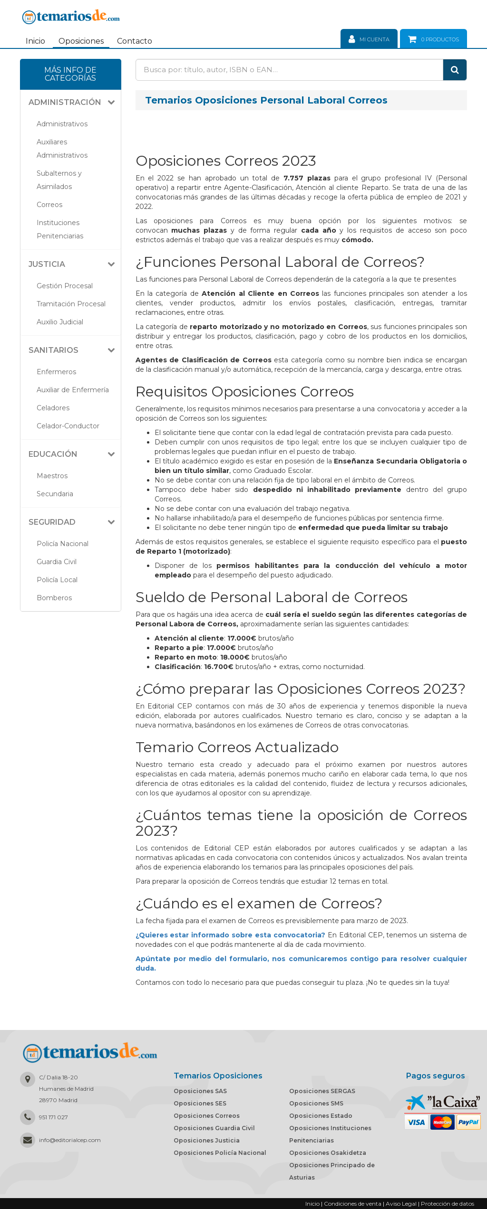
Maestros (52, 476)
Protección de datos (447, 1203)
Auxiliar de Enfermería (73, 390)
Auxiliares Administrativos (62, 149)
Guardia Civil (57, 561)
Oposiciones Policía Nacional (220, 1152)
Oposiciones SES (200, 1103)
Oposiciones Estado (320, 1115)
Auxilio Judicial (60, 322)
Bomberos (54, 598)
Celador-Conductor (68, 426)
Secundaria (55, 494)
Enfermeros (56, 372)
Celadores (53, 408)
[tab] (70, 102)
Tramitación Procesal (71, 304)
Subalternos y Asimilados (59, 180)
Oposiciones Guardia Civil (214, 1128)
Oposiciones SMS (316, 1103)
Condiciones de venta (352, 1203)
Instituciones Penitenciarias (60, 229)
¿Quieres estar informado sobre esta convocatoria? (230, 935)
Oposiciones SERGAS (322, 1091)
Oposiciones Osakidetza (327, 1152)
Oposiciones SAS (200, 1091)
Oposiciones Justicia (207, 1140)
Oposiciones (81, 41)
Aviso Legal (401, 1203)
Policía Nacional (62, 543)
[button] (74, 102)
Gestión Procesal (65, 286)
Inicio (35, 41)
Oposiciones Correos (207, 1115)
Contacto (134, 41)
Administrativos (62, 124)
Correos (49, 204)
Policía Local (57, 580)
